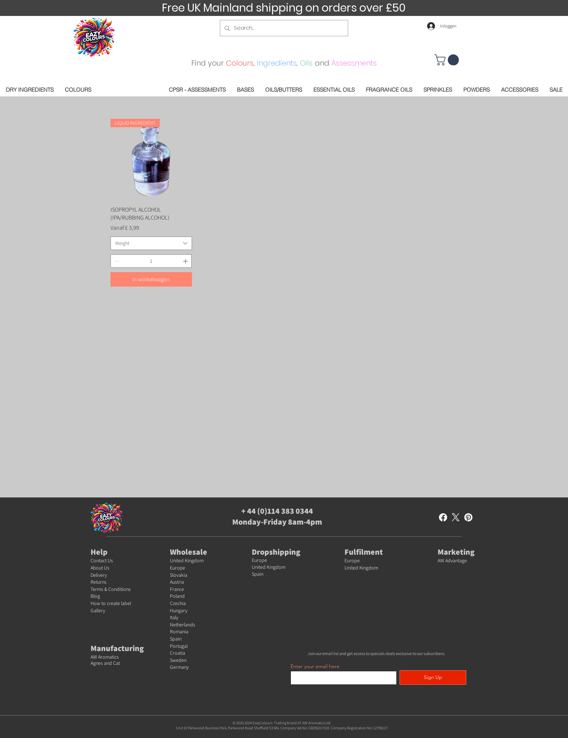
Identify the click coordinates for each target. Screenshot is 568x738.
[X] (455, 517)
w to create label (114, 603)
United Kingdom (187, 560)
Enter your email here (315, 666)
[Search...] (283, 28)
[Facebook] (443, 517)
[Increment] (186, 261)
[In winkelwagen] (151, 279)
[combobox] (151, 243)
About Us (100, 567)
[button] (448, 60)
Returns (98, 582)
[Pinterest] (468, 517)
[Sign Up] (433, 677)
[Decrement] (116, 261)
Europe (177, 567)
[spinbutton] (151, 261)
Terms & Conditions (111, 589)
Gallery (98, 610)
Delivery (99, 575)
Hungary (178, 610)
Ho (94, 603)
